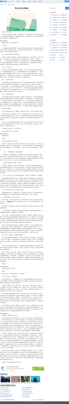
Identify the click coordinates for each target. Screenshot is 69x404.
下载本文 (29, 10)
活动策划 (63, 59)
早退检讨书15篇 (64, 50)
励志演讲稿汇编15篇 (4, 393)
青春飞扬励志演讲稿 (26, 389)
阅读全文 (25, 10)
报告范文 (29, 1)
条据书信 (35, 1)
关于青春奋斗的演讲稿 (27, 391)
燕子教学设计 (64, 24)
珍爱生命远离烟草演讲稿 (27, 387)
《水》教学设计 (55, 27)
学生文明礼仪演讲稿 (4, 389)
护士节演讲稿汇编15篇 (5, 391)
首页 (5, 4)
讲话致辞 (23, 1)
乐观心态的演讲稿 (26, 396)
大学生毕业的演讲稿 (39, 399)
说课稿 (53, 59)
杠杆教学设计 (54, 34)
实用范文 (18, 1)
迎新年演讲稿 (64, 22)
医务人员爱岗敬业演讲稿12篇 (6, 394)
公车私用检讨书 (64, 42)
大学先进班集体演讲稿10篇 (8, 399)
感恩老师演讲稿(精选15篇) (6, 396)
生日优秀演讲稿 (25, 394)
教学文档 (40, 1)
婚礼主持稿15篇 (64, 27)
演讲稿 (13, 4)
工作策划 (63, 57)
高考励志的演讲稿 (4, 387)
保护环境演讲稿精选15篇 (27, 393)
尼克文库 (33, 402)
